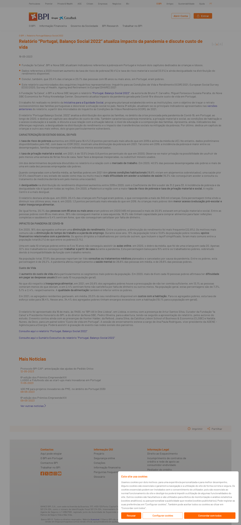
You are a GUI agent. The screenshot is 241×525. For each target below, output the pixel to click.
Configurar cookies (162, 515)
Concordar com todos (209, 515)
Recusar (131, 515)
